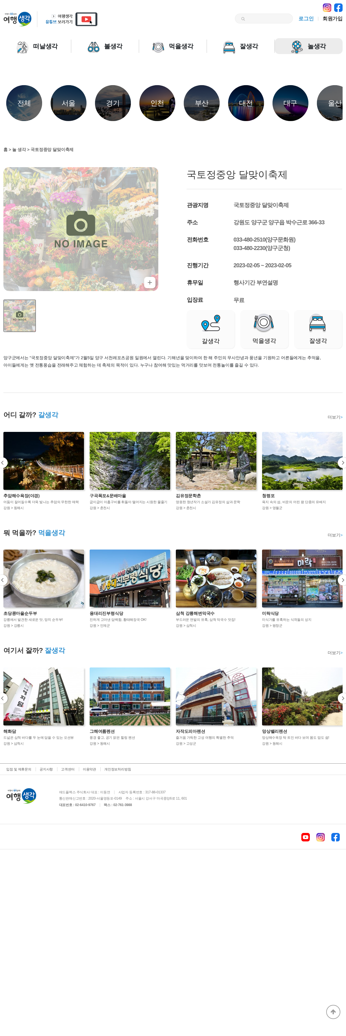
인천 (157, 103)
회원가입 (333, 19)
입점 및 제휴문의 (18, 769)
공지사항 (46, 769)
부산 (202, 103)
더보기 (335, 417)
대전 (246, 103)
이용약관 (89, 769)
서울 (69, 103)
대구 (291, 103)
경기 (113, 103)
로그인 (306, 19)
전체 (24, 103)
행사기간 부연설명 (255, 282)
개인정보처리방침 (117, 769)
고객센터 (67, 769)
